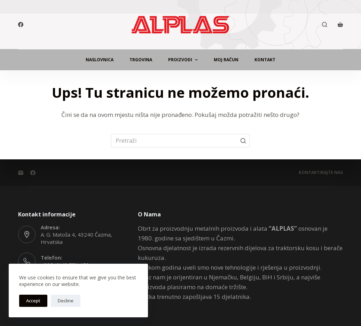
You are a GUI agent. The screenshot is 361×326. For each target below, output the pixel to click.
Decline (65, 300)
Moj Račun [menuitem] (226, 60)
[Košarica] (340, 24)
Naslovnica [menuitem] (99, 60)
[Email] (20, 172)
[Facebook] (20, 24)
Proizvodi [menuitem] (183, 60)
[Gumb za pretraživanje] (243, 141)
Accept (33, 300)
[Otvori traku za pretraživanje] (324, 24)
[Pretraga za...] (180, 141)
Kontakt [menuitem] (264, 60)
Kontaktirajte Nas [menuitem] (321, 172)
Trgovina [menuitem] (141, 60)
